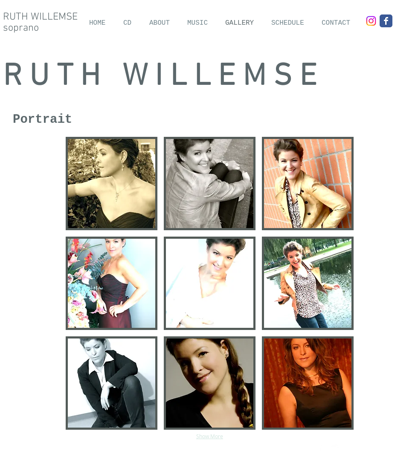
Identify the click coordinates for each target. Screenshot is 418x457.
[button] (111, 183)
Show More (209, 436)
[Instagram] (371, 20)
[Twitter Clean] (309, 447)
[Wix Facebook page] (386, 20)
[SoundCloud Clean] (335, 447)
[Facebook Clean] (322, 447)
